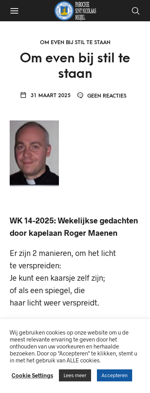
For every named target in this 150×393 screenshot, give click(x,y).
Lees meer (75, 375)
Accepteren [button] (115, 375)
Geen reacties (102, 96)
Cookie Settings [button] (32, 375)
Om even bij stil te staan (75, 42)
